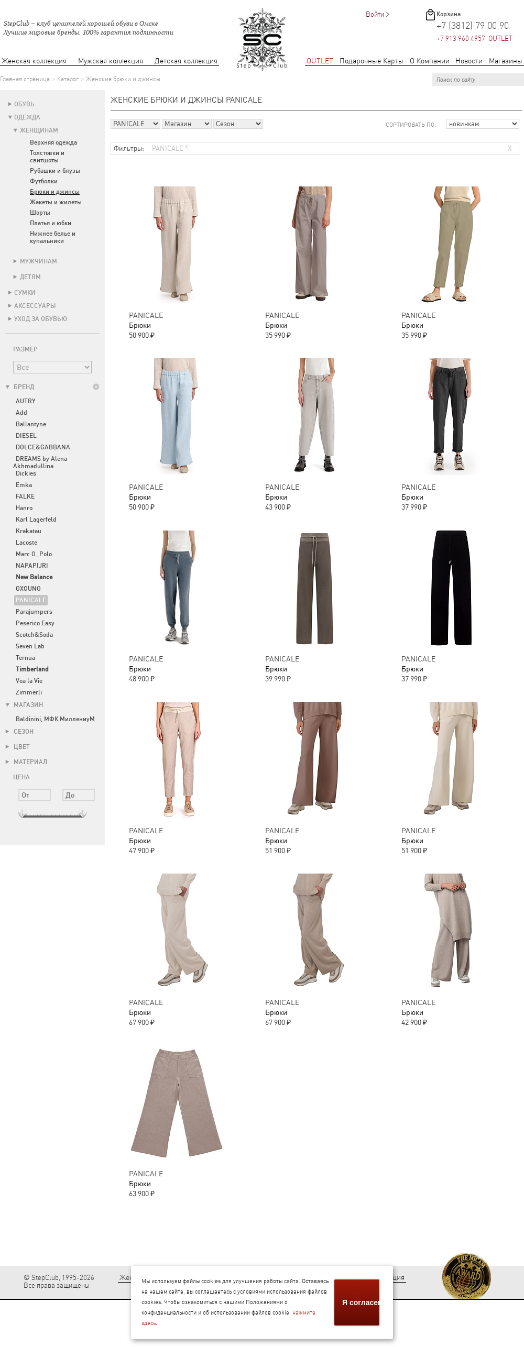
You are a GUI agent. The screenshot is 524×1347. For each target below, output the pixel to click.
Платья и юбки (50, 223)
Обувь (24, 104)
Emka (24, 485)
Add (21, 412)
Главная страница (25, 79)
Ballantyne (31, 424)
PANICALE (31, 600)
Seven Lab (30, 646)
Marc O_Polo (34, 554)
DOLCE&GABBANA (43, 447)
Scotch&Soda (34, 634)
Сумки (25, 292)
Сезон (19, 731)
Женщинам (39, 130)
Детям (30, 277)
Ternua (25, 657)
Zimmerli (29, 692)
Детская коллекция (186, 61)
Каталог (68, 79)
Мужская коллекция (110, 61)
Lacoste (26, 542)
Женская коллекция (34, 61)
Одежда (27, 117)
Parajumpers (34, 611)
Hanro (24, 508)
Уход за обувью (40, 319)
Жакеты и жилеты (56, 202)
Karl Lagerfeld (36, 519)
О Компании (430, 61)
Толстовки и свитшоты (47, 156)
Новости (469, 61)
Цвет (17, 746)
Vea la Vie (29, 680)
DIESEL (26, 435)
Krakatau (28, 531)
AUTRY (26, 401)
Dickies (26, 473)
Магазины (505, 61)
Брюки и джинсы (55, 191)
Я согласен (361, 1302)
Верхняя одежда (53, 142)
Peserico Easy (35, 623)
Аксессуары (35, 306)
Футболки (44, 181)
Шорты (40, 212)
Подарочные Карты (371, 61)
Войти (375, 14)
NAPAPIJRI (32, 565)
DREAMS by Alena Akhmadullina (40, 462)
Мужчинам (38, 261)
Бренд (19, 387)
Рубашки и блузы (55, 170)
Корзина (448, 14)
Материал (26, 762)
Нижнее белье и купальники (52, 237)
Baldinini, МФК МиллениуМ (55, 719)
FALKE (25, 496)
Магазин (24, 705)
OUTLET (320, 61)
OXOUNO (28, 588)
